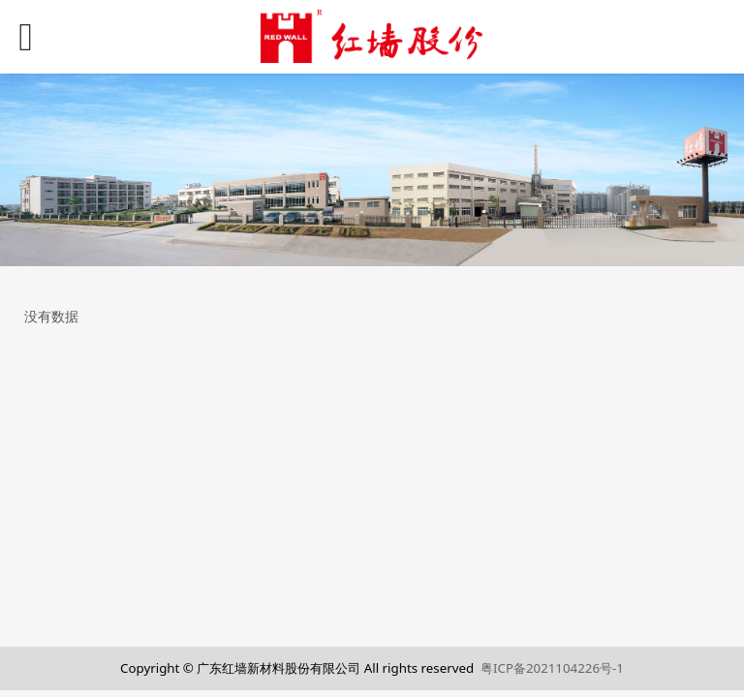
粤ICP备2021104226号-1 (552, 668)
